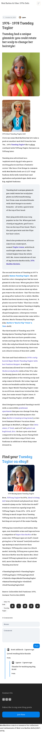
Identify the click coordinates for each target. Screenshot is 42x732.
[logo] (15, 3)
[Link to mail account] (10, 699)
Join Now (21, 714)
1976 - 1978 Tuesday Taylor (17, 25)
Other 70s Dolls (6, 603)
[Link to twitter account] (6, 699)
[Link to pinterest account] (3, 699)
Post (36, 646)
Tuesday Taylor (5, 609)
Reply (9, 658)
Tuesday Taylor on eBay (17, 459)
